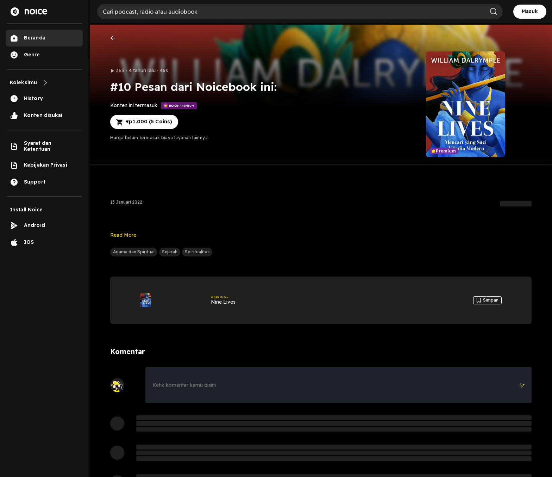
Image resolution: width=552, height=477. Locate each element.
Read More (123, 235)
